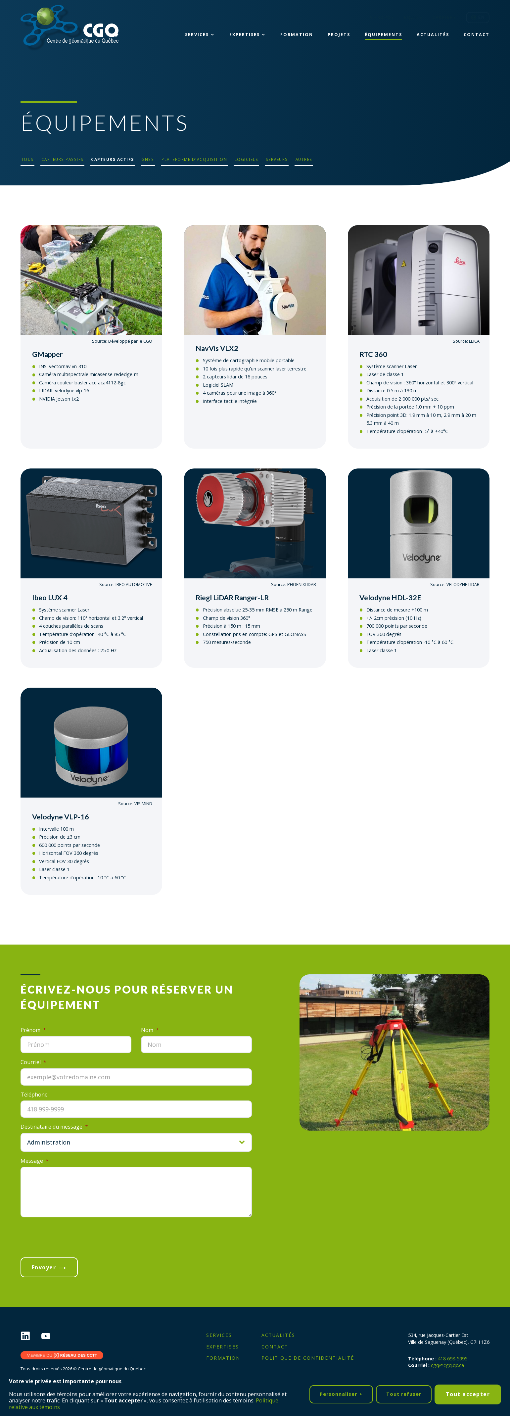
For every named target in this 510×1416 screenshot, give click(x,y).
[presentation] (71, 1235)
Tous (27, 159)
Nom (150, 1030)
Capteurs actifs (112, 159)
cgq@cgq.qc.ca (447, 1364)
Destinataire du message (54, 1127)
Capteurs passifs (62, 159)
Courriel (33, 1062)
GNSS (147, 159)
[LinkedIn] (31, 1336)
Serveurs (277, 159)
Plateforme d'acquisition (194, 159)
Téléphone (34, 1095)
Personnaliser (341, 1393)
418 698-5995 (452, 1358)
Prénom (33, 1030)
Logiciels (246, 159)
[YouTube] (51, 1336)
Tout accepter (468, 1392)
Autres (304, 159)
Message (35, 1160)
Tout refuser (403, 1393)
